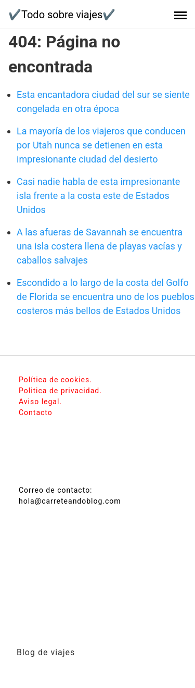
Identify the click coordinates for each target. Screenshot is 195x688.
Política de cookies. (55, 380)
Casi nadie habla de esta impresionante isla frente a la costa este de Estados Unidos (98, 195)
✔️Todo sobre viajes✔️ (61, 14)
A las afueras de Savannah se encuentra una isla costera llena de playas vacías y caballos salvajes (100, 246)
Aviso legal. (40, 401)
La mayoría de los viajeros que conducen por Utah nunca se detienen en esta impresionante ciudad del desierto (101, 145)
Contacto (36, 412)
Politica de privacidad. (60, 390)
